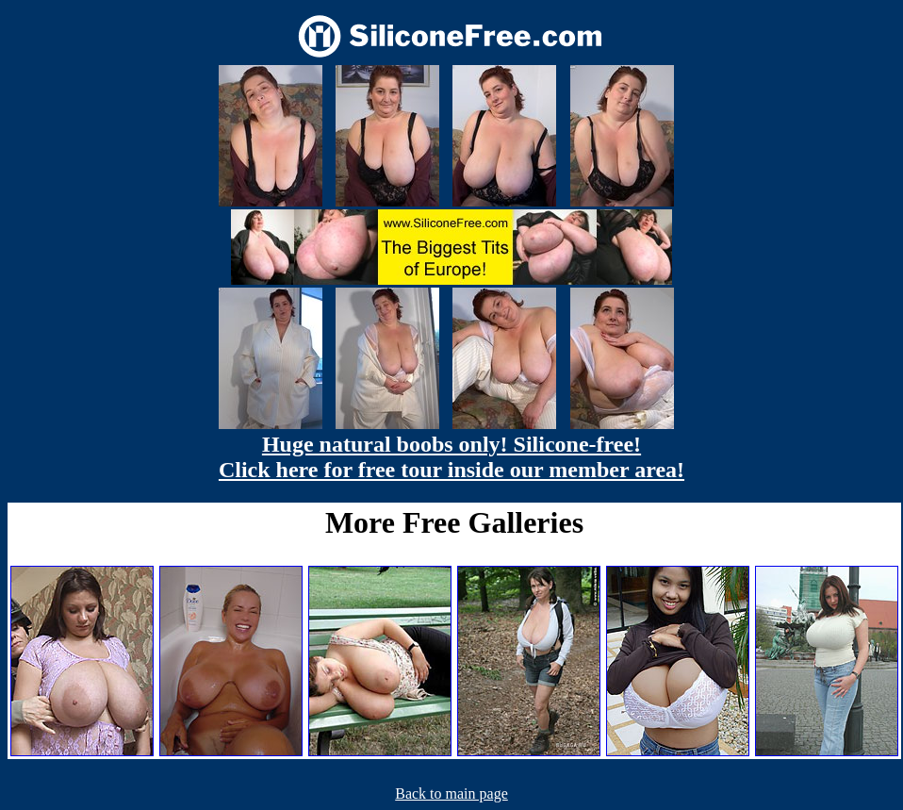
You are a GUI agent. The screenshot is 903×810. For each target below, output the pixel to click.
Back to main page (451, 793)
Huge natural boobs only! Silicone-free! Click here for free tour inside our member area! (451, 457)
